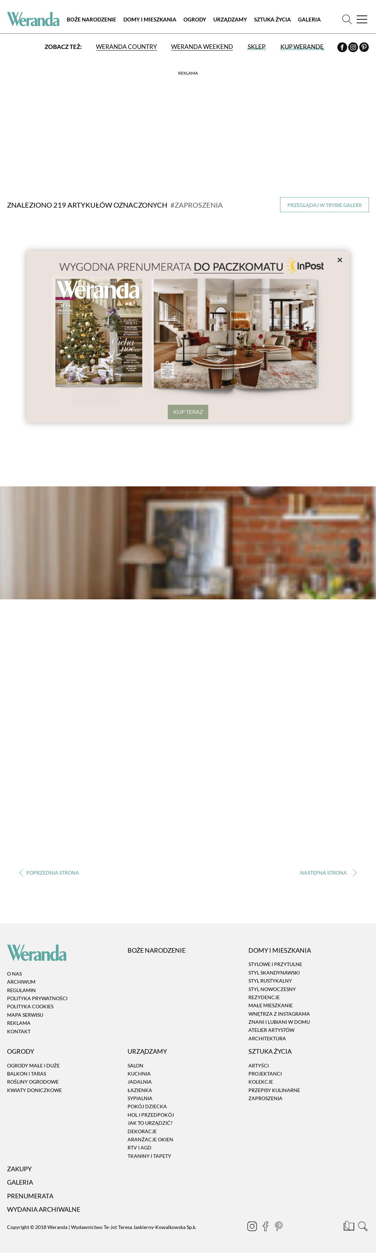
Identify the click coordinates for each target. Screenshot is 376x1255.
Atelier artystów (271, 1031)
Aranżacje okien (150, 1140)
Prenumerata (30, 1196)
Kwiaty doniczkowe (34, 1091)
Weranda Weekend (202, 46)
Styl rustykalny (270, 981)
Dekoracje (142, 1132)
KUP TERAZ (188, 411)
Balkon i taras (26, 1074)
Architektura (267, 1039)
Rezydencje (264, 998)
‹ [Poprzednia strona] (49, 873)
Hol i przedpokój (151, 1115)
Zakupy (19, 1169)
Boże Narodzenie (91, 19)
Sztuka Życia (272, 19)
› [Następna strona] (327, 873)
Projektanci (265, 1074)
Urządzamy (230, 19)
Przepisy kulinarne (274, 1091)
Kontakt (19, 1032)
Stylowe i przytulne (275, 965)
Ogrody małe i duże (33, 1066)
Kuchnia (139, 1074)
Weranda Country (126, 46)
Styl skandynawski (274, 973)
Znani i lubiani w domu (279, 1023)
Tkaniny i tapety (149, 1157)
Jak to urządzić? (150, 1124)
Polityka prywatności (37, 999)
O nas (14, 974)
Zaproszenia (265, 1099)
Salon (135, 1066)
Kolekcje (260, 1082)
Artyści (258, 1066)
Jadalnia (140, 1082)
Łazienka (140, 1091)
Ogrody (194, 19)
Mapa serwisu (25, 1015)
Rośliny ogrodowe (33, 1082)
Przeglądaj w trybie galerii (324, 205)
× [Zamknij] (340, 259)
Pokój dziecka (147, 1107)
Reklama (19, 1024)
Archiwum (21, 982)
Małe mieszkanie (270, 1006)
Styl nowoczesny (272, 990)
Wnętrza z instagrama (279, 1014)
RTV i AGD (139, 1149)
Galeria (309, 19)
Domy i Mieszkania (149, 19)
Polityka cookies (30, 1007)
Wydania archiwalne (43, 1210)
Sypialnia (140, 1099)
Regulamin (21, 991)
